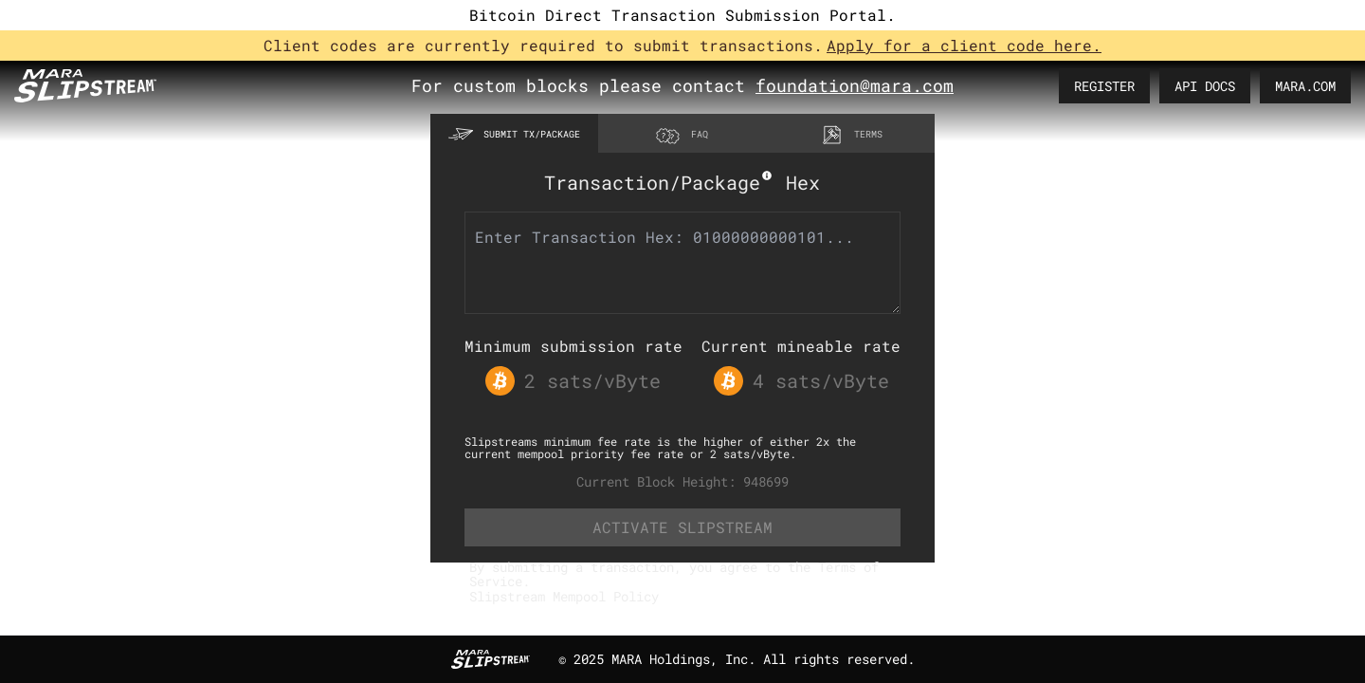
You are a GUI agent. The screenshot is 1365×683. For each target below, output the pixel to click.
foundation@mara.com (854, 85)
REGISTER (1104, 86)
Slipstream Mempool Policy (564, 596)
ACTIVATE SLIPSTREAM (682, 527)
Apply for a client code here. (964, 45)
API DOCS (1204, 86)
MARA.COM (1305, 86)
